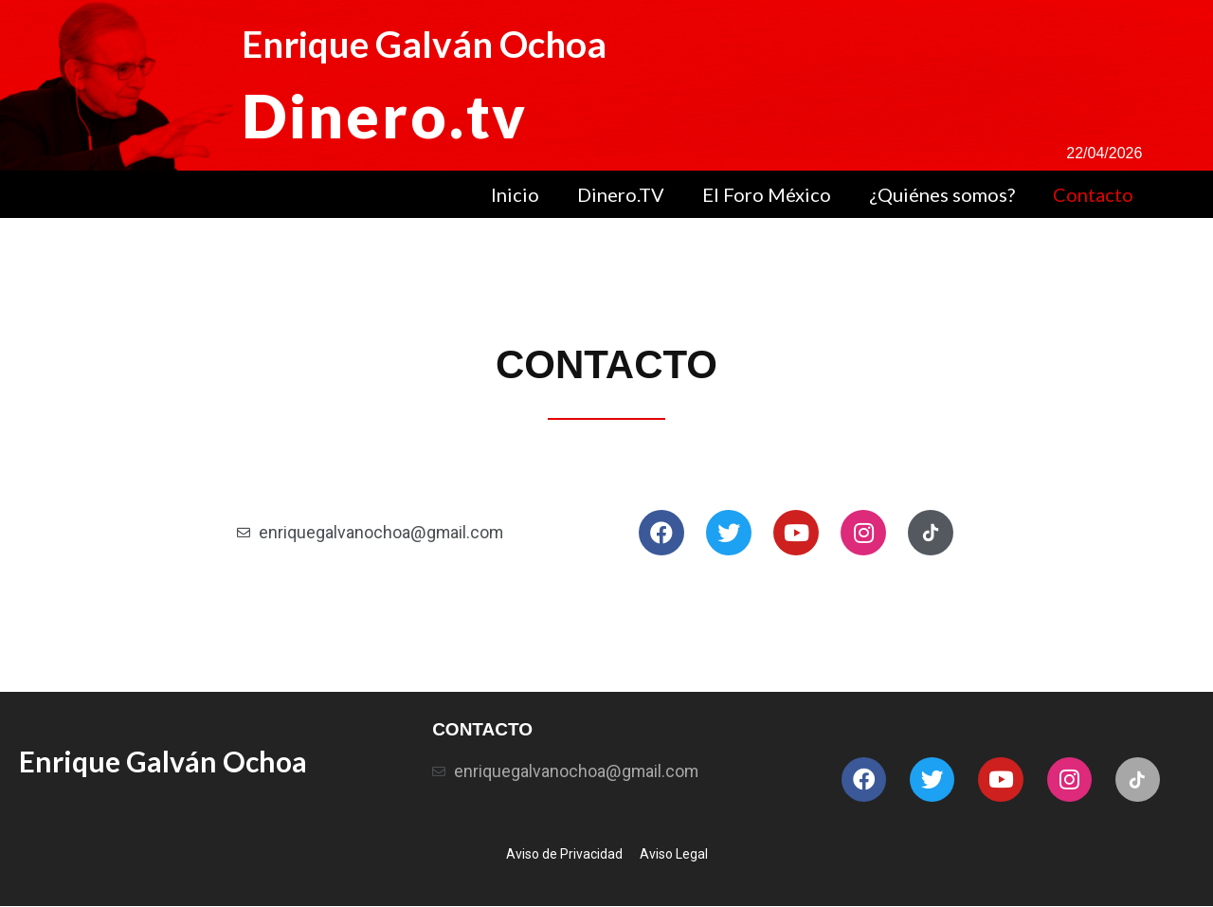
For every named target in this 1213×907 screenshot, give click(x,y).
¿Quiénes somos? (942, 194)
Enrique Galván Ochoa (430, 43)
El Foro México (766, 194)
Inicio (515, 194)
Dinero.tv (388, 115)
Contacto (1093, 194)
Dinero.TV (620, 194)
